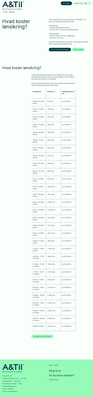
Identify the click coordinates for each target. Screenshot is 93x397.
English (56, 365)
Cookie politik (17, 381)
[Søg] (86, 3)
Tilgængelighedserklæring (9, 386)
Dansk (51, 365)
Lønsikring (12, 12)
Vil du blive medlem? (61, 375)
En (82, 3)
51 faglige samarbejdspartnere (10, 378)
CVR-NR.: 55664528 (8, 389)
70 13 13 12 (53, 380)
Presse (20, 383)
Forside (5, 12)
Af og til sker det (6, 376)
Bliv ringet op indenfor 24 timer (42, 336)
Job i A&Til (24, 378)
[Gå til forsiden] (14, 5)
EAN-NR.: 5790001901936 (9, 391)
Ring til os (55, 370)
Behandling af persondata (9, 383)
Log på (76, 3)
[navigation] (89, 3)
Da (80, 3)
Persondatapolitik (7, 381)
